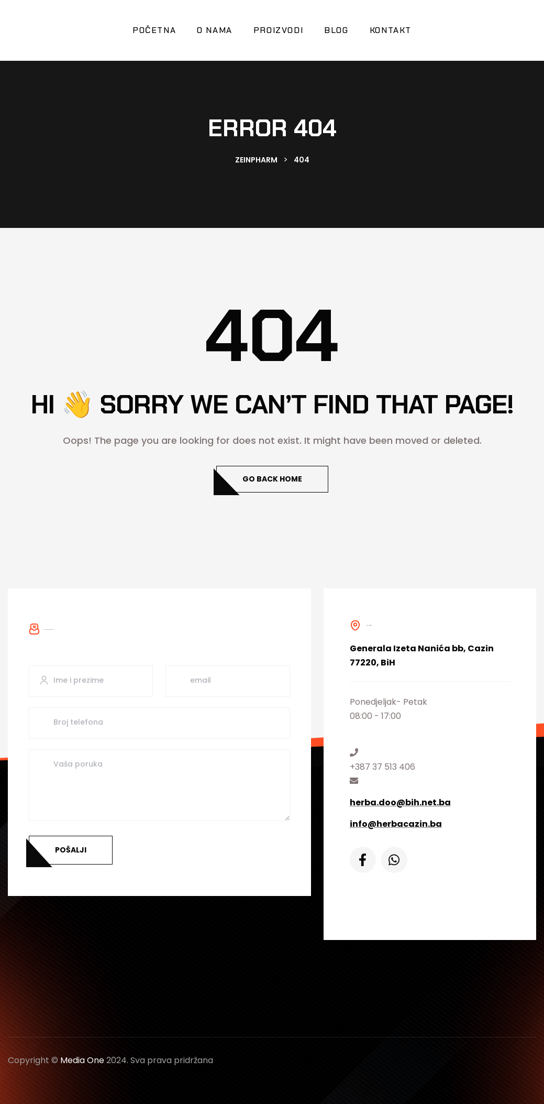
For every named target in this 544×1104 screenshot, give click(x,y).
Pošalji (70, 850)
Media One (82, 1060)
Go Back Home (272, 479)
